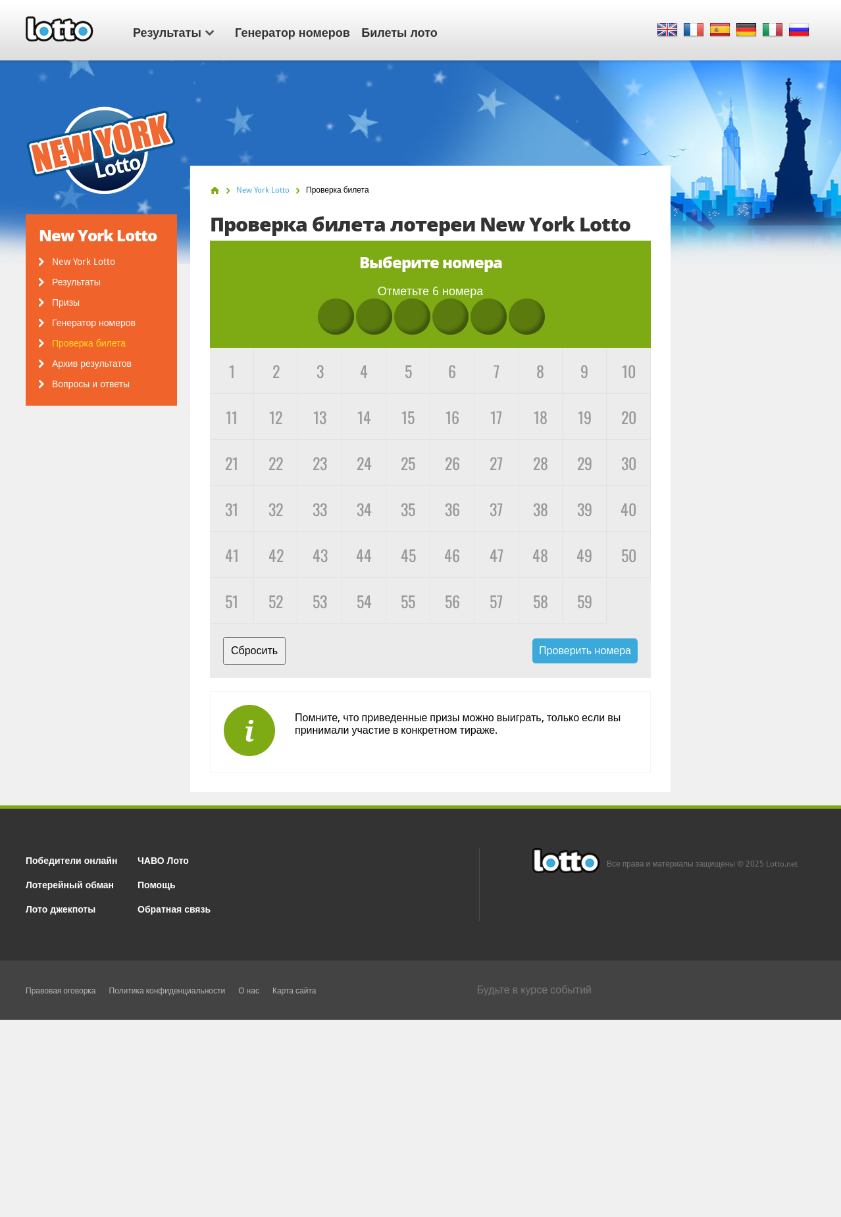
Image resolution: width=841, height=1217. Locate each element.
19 (585, 417)
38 (540, 509)
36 (452, 509)
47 (496, 555)
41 (232, 555)
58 (540, 601)
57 (496, 601)
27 (496, 463)
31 (231, 509)
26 (452, 463)
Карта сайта (294, 990)
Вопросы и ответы (91, 384)
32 (275, 509)
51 (231, 601)
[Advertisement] (420, 1118)
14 (364, 417)
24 (364, 463)
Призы (66, 302)
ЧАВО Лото (163, 860)
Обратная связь (174, 908)
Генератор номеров (292, 31)
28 (540, 463)
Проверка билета (89, 343)
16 (452, 417)
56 (452, 601)
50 (628, 555)
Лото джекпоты (60, 908)
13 (319, 417)
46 (452, 555)
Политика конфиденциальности (167, 990)
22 (275, 463)
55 (408, 601)
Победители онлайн (71, 860)
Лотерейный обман (70, 884)
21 (231, 463)
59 (584, 601)
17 (496, 417)
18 (541, 417)
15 (408, 417)
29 (584, 463)
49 (584, 555)
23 (320, 463)
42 (276, 555)
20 (628, 417)
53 (320, 601)
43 (320, 555)
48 (540, 555)
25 (408, 463)
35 (408, 509)
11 (232, 417)
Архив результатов (92, 363)
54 (364, 601)
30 (628, 463)
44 (364, 555)
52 (275, 601)
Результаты (173, 31)
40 (628, 509)
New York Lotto (83, 261)
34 (364, 509)
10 (629, 371)
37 (496, 509)
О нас (248, 990)
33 (320, 509)
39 (584, 509)
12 (275, 417)
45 (408, 555)
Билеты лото (399, 31)
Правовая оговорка (61, 990)
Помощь (157, 884)
